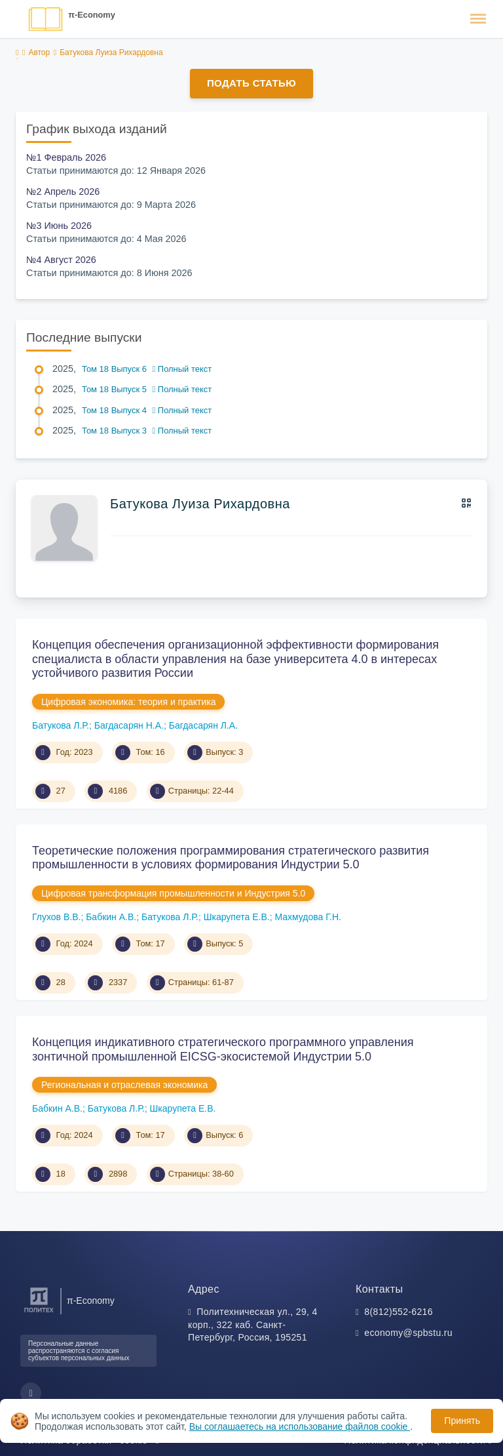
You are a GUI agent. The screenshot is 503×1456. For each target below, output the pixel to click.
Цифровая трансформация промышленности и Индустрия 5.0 (173, 893)
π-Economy (91, 15)
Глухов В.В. (56, 917)
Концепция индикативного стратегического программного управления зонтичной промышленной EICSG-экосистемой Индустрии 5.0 (222, 1049)
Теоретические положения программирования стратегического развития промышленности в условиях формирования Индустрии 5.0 (230, 858)
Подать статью (251, 83)
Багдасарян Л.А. (203, 725)
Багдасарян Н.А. (129, 725)
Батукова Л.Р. (60, 725)
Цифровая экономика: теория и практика (128, 702)
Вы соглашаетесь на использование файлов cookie (300, 1426)
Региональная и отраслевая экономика (124, 1085)
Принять (462, 1420)
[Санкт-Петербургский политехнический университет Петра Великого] (39, 1312)
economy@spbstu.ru (408, 1332)
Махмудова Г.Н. (307, 917)
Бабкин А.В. (111, 917)
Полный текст (182, 369)
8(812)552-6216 (398, 1311)
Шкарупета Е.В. (237, 917)
